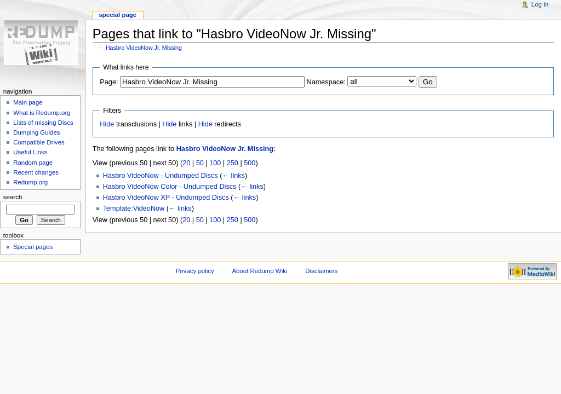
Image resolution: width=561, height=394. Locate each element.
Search (12, 197)
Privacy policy (195, 271)
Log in (539, 4)
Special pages (33, 247)
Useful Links (30, 152)
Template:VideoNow (134, 208)
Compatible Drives (39, 142)
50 (200, 163)
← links (233, 175)
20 (186, 163)
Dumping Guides (36, 132)
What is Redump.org (41, 112)
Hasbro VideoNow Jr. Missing (144, 47)
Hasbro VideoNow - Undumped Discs (160, 175)
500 (249, 163)
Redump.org (30, 182)
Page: (109, 82)
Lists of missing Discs (43, 122)
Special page (117, 14)
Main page (28, 102)
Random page (33, 162)
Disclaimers (321, 271)
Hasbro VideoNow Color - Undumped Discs (170, 186)
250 (232, 163)
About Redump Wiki (260, 271)
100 (215, 163)
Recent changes (36, 172)
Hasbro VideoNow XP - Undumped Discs (166, 197)
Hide (107, 124)
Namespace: (326, 82)
